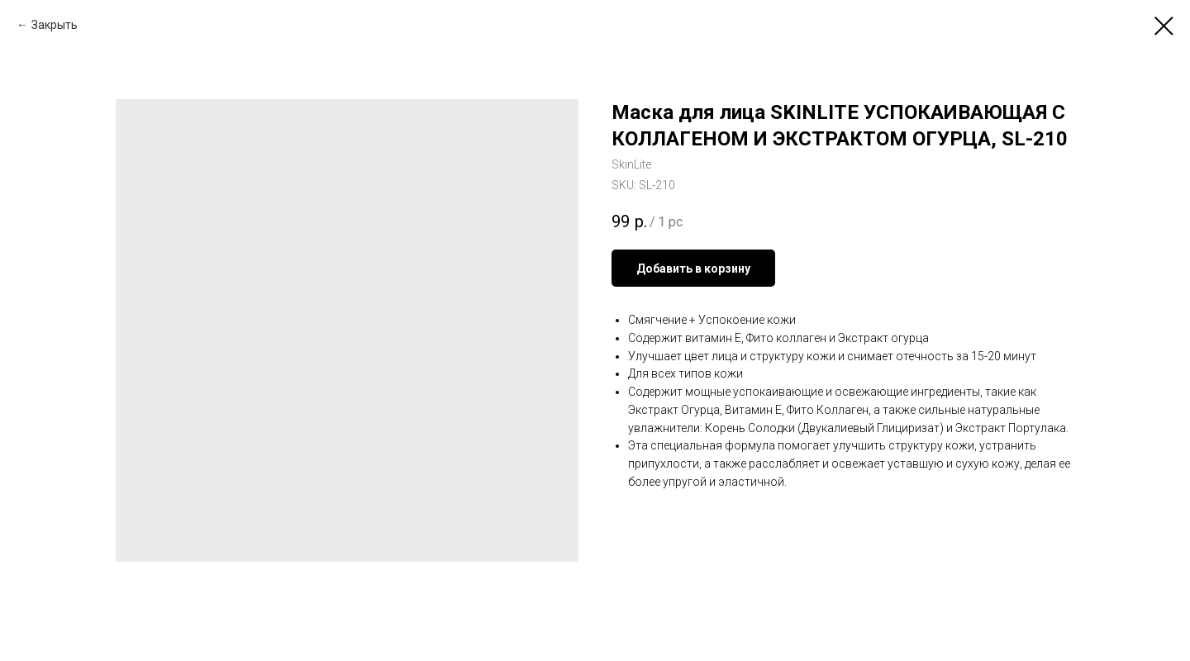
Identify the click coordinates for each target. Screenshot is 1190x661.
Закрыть (54, 24)
